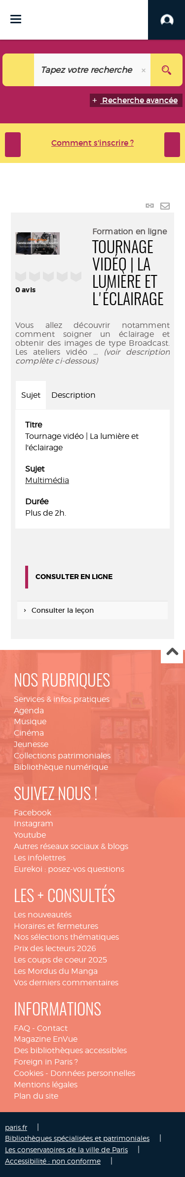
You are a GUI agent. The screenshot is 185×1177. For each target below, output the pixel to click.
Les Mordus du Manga (56, 971)
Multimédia (47, 480)
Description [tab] (73, 395)
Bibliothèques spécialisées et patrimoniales (77, 1138)
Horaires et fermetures (56, 926)
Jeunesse (31, 744)
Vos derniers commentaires (66, 982)
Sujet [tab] (30, 395)
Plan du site (36, 1096)
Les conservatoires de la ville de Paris (66, 1149)
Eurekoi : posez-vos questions (69, 869)
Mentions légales (45, 1084)
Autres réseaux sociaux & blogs (71, 846)
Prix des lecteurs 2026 (55, 948)
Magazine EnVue (45, 1039)
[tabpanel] (92, 469)
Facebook (32, 812)
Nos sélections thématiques (66, 937)
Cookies (28, 1073)
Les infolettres (40, 857)
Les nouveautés (43, 914)
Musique (30, 721)
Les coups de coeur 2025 (60, 959)
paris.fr (16, 1127)
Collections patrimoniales (62, 755)
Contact (52, 1028)
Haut (172, 652)
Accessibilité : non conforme (53, 1161)
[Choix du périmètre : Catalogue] (18, 70)
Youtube (30, 835)
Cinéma (29, 733)
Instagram (33, 823)
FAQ (22, 1028)
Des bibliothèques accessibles (70, 1050)
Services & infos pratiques (62, 699)
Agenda (29, 710)
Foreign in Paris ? (46, 1062)
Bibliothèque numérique (61, 767)
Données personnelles (92, 1073)
